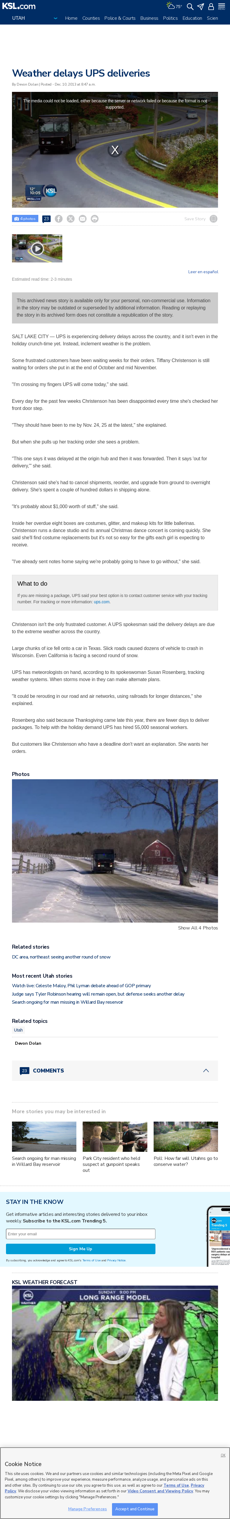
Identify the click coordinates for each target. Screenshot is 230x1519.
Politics (170, 18)
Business (149, 18)
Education (192, 18)
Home (71, 18)
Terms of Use (91, 1260)
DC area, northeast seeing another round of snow (61, 957)
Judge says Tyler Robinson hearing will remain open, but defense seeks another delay (98, 994)
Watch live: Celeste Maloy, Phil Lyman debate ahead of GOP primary (81, 985)
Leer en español (203, 272)
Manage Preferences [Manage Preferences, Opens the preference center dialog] (87, 1509)
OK (223, 1455)
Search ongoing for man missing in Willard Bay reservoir (67, 1002)
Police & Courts (120, 18)
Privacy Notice (116, 1260)
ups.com (102, 601)
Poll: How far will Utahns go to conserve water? (186, 1161)
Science (215, 18)
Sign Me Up (80, 1249)
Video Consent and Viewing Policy (160, 1491)
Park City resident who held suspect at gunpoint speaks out (111, 1164)
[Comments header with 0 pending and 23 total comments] (115, 1071)
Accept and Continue (135, 1509)
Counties (91, 18)
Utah (18, 1030)
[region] (115, 1483)
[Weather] (174, 6)
